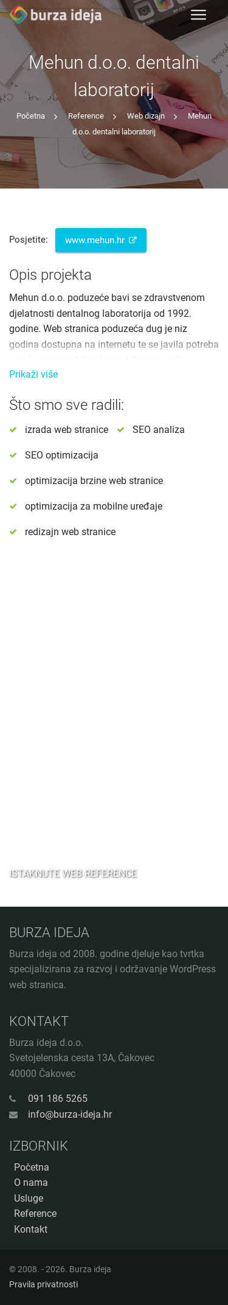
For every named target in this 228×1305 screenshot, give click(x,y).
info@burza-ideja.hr (70, 1114)
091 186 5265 (58, 1098)
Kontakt (30, 1229)
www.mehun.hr (101, 240)
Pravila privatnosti (43, 1284)
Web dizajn (146, 115)
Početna (30, 115)
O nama (31, 1182)
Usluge (28, 1198)
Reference (86, 115)
